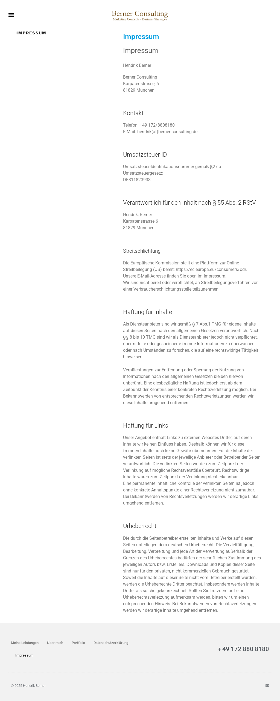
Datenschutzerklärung (111, 643)
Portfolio (78, 643)
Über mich (55, 643)
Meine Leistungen (25, 643)
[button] (11, 13)
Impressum (24, 655)
